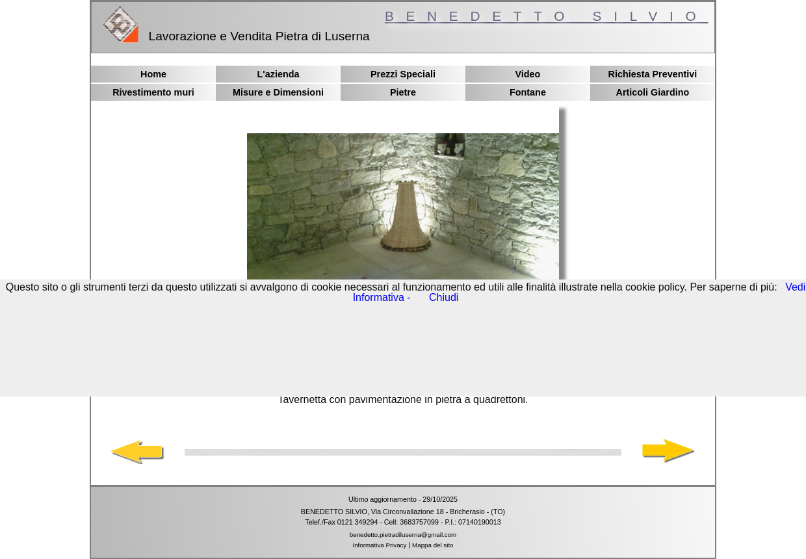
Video (527, 74)
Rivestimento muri (153, 92)
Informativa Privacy (379, 545)
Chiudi (443, 297)
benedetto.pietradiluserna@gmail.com (403, 534)
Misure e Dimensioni (278, 92)
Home (153, 74)
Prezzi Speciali (403, 74)
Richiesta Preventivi (652, 74)
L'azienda (278, 74)
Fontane (528, 92)
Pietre (403, 92)
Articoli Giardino (653, 92)
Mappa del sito (432, 545)
